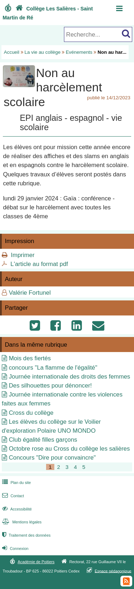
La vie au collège (43, 52)
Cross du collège (31, 412)
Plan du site (16, 482)
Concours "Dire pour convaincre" (52, 457)
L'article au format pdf (39, 264)
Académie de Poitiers (36, 562)
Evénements (79, 52)
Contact (12, 496)
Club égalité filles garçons (43, 439)
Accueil (11, 52)
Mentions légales (21, 522)
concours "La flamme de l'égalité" (53, 367)
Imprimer (22, 255)
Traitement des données (25, 535)
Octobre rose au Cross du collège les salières (69, 448)
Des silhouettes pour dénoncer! (50, 385)
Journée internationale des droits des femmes (69, 376)
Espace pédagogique (113, 571)
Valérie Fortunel (30, 292)
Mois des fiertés (30, 358)
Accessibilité (16, 509)
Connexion (14, 548)
